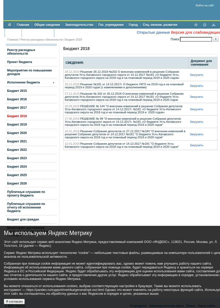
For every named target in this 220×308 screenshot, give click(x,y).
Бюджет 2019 (17, 124)
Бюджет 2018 (17, 116)
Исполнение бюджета (23, 82)
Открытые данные (153, 32)
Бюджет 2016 (17, 99)
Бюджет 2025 (17, 175)
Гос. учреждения (111, 25)
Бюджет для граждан (23, 219)
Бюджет (13, 33)
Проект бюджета (19, 62)
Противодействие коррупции (79, 33)
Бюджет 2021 (17, 141)
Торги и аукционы (37, 33)
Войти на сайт (205, 5)
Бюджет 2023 (17, 158)
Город (133, 25)
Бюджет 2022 (17, 150)
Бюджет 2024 (17, 166)
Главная (23, 25)
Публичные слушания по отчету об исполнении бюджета (26, 207)
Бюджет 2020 (17, 133)
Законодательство (79, 25)
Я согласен (14, 301)
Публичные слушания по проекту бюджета (26, 193)
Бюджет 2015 (17, 91)
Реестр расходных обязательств (41, 39)
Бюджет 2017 (17, 107)
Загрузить (196, 74)
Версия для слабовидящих (195, 32)
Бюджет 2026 (17, 183)
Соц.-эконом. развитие (160, 25)
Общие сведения (47, 25)
